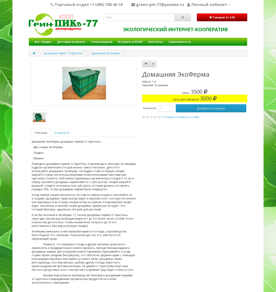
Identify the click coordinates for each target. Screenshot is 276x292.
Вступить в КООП (130, 41)
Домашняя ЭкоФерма (106, 53)
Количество (149, 108)
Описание (41, 133)
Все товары (43, 41)
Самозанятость (179, 41)
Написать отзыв (188, 117)
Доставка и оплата (71, 41)
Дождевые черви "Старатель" (63, 53)
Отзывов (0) (62, 133)
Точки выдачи (101, 41)
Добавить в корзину (211, 108)
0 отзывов (168, 117)
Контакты (155, 41)
